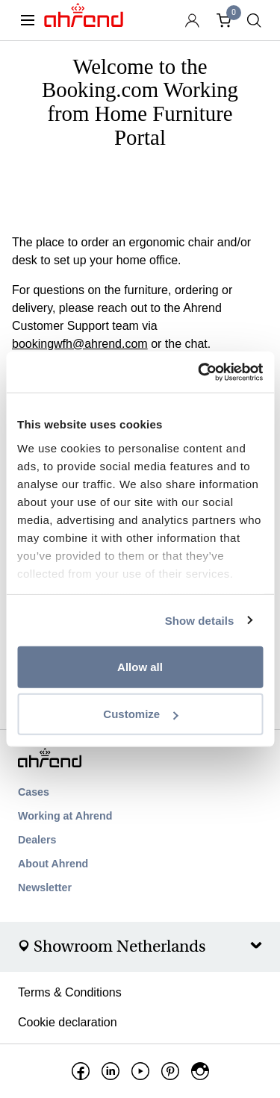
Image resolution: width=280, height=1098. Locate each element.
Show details (199, 620)
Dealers (37, 840)
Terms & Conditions (70, 992)
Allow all (140, 667)
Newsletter (45, 887)
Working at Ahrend (65, 816)
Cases (33, 792)
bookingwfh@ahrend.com (80, 343)
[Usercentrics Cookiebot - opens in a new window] (199, 371)
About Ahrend (53, 864)
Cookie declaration (67, 1022)
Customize (140, 714)
